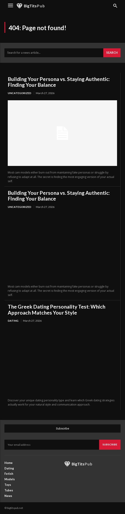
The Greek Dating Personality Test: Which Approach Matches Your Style (56, 309)
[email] (51, 444)
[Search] (112, 52)
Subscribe (109, 444)
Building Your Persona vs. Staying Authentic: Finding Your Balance (59, 82)
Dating (13, 320)
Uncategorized (19, 93)
